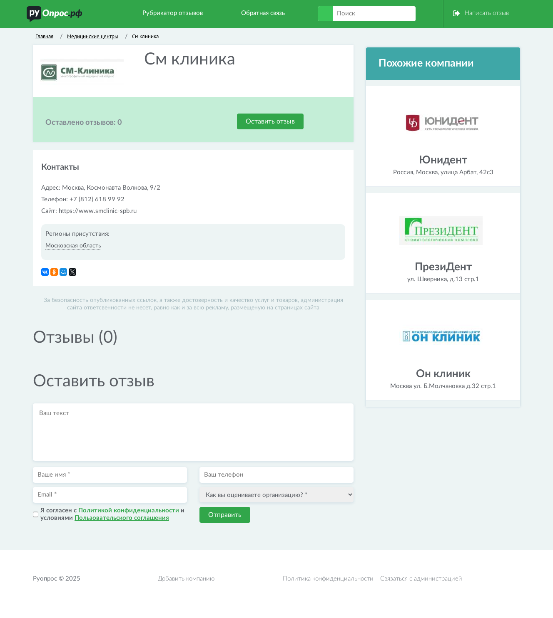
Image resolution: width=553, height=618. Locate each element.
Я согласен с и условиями (112, 514)
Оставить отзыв (270, 121)
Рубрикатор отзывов (172, 13)
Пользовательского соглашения (122, 518)
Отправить (225, 515)
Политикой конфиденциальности (128, 510)
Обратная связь (263, 13)
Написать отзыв (487, 13)
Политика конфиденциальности (328, 579)
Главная (44, 36)
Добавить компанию (186, 579)
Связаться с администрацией (421, 579)
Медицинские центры (92, 36)
